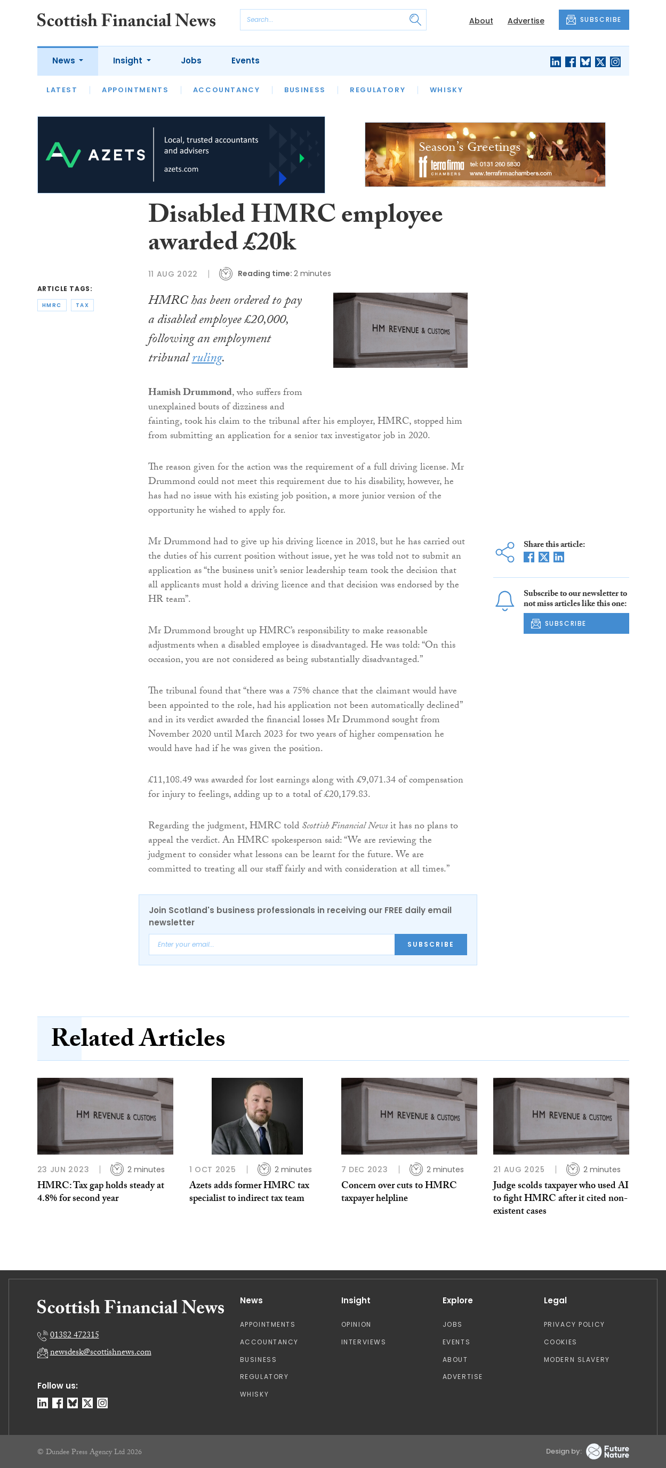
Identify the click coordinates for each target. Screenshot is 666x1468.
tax (83, 305)
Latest (62, 90)
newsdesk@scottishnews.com (100, 1353)
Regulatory (377, 90)
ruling (207, 359)
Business (305, 90)
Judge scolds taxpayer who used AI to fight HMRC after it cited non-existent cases (561, 1200)
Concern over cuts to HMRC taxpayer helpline (399, 1193)
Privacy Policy (574, 1324)
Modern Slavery (577, 1359)
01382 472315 (74, 1336)
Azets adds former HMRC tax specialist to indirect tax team (249, 1193)
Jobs (191, 60)
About (481, 20)
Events (245, 60)
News (64, 60)
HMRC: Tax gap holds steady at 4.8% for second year (100, 1193)
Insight (129, 60)
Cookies (560, 1341)
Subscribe (430, 944)
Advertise (526, 20)
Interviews (364, 1341)
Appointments (135, 90)
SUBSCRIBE (594, 20)
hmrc (52, 305)
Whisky (446, 90)
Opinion (356, 1324)
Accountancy (226, 90)
